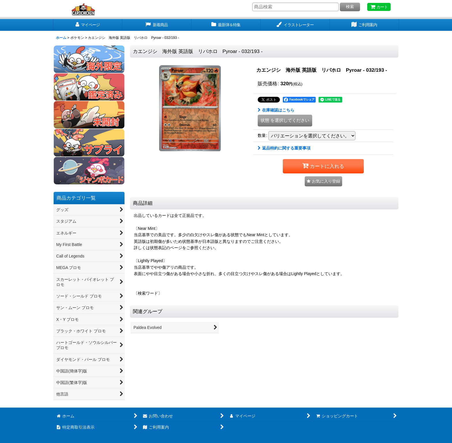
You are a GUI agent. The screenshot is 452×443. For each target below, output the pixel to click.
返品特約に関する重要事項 (284, 148)
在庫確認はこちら (276, 110)
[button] (323, 181)
